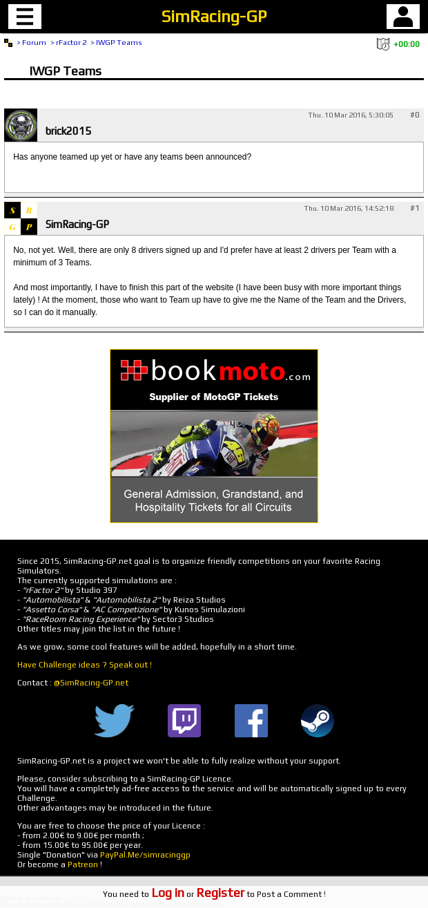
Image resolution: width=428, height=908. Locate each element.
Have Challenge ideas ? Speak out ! (84, 665)
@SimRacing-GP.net (91, 683)
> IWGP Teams (116, 42)
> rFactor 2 (68, 42)
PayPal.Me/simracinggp (145, 855)
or (197, 894)
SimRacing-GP (214, 16)
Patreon (83, 864)
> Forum (31, 42)
